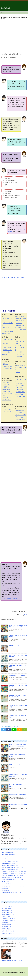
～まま (18, 372)
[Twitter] (3, 729)
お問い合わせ (5, 859)
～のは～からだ (7, 348)
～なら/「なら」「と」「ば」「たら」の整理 (7, 393)
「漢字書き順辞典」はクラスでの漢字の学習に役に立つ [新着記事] (18, 706)
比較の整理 (19, 356)
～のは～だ (19, 323)
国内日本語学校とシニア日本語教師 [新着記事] (17, 675)
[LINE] (14, 729)
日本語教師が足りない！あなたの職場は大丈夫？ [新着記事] (18, 686)
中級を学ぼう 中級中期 (8, 918)
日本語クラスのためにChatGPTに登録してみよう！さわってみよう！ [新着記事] (18, 625)
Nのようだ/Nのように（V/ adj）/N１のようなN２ (7, 352)
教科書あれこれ (6, 924)
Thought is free (21, 972)
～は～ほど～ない (21, 354)
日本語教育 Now (5, 890)
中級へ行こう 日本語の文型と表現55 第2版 (12, 277)
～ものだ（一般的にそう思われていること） (7, 368)
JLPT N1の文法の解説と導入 (8, 852)
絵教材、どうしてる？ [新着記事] (14, 645)
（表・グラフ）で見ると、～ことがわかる (20, 348)
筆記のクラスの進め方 (8, 933)
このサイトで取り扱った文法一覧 (9, 861)
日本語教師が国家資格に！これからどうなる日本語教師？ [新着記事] (18, 696)
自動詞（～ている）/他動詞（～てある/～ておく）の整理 (20, 327)
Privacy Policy (5, 857)
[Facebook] (8, 729)
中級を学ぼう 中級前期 (8, 920)
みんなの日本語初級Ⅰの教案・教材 (10, 863)
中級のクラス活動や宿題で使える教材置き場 (12, 867)
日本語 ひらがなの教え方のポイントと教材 (12, 879)
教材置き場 (6, 922)
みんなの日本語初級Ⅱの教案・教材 (10, 865)
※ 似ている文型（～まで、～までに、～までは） (20, 385)
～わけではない (20, 390)
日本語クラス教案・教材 (7, 17)
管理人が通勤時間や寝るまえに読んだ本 (11, 892)
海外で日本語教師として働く (9, 931)
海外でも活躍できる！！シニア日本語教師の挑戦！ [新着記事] (18, 656)
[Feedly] (24, 729)
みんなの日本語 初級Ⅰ (8, 910)
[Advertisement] (14, 36)
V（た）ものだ (7, 383)
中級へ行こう (6, 916)
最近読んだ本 (6, 929)
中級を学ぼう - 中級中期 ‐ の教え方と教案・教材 (14, 871)
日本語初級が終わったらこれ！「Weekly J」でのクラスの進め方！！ (14, 887)
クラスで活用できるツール (9, 914)
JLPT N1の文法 (7, 906)
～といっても (6, 385)
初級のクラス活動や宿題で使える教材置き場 (12, 875)
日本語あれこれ (5, 882)
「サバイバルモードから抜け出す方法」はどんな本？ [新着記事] (17, 716)
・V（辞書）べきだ (20, 419)
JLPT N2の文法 (6, 908)
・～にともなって (6, 409)
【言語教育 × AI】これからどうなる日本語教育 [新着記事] (18, 635)
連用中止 (5, 364)
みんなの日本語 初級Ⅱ (8, 912)
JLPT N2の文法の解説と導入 (8, 855)
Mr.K (25, 615)
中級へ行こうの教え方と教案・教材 (10, 869)
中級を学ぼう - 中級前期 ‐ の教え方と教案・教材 (14, 873)
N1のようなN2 (20, 352)
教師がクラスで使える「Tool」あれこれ (11, 877)
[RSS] (19, 729)
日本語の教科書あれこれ (7, 884)
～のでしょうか (20, 316)
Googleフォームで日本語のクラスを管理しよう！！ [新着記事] (17, 666)
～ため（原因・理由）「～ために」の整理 (20, 368)
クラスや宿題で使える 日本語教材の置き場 (11, 961)
